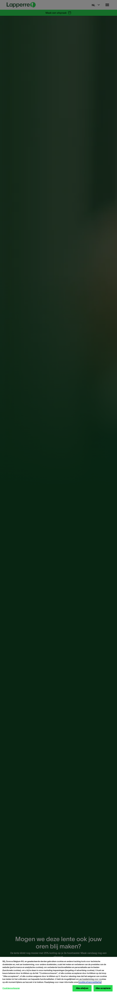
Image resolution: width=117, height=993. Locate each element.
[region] (58, 975)
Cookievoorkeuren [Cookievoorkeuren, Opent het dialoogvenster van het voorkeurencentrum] (11, 988)
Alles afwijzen (82, 988)
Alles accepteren (103, 988)
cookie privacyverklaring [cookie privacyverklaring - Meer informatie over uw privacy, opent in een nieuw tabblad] (90, 982)
